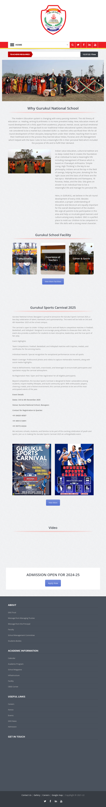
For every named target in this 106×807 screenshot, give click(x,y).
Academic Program (15, 664)
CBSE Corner (13, 686)
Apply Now (53, 583)
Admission (12, 726)
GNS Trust (12, 612)
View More (52, 464)
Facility (11, 681)
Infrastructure (13, 675)
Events (11, 715)
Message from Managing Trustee (21, 618)
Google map (57, 795)
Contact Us (26, 795)
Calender (11, 658)
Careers (11, 704)
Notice (10, 709)
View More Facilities (53, 273)
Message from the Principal (19, 624)
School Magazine (15, 669)
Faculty (11, 629)
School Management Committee (21, 635)
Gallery (37, 795)
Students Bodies (14, 641)
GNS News (12, 721)
